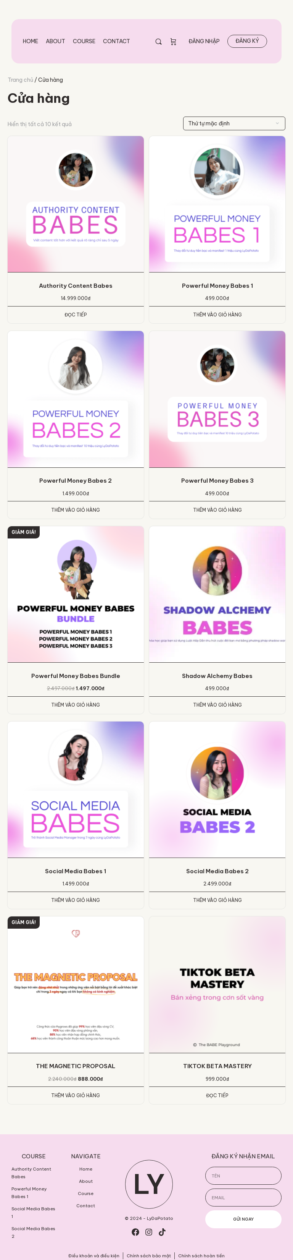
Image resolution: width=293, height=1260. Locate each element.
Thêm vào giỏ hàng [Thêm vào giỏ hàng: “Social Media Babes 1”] (75, 900)
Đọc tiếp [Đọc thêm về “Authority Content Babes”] (75, 315)
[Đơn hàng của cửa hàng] (234, 123)
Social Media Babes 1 (33, 1212)
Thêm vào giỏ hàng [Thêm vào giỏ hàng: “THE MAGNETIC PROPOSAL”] (75, 1095)
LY (149, 1184)
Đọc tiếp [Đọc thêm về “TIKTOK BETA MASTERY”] (217, 1095)
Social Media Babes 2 (33, 1232)
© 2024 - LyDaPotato (149, 1218)
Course (84, 41)
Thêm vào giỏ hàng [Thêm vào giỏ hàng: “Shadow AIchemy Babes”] (217, 705)
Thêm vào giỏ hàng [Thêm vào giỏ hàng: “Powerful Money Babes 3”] (217, 510)
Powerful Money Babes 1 (29, 1192)
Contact (116, 41)
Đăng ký (247, 40)
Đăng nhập (204, 41)
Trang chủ (20, 79)
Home (30, 41)
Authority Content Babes (31, 1172)
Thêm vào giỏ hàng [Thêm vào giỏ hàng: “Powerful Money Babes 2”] (75, 510)
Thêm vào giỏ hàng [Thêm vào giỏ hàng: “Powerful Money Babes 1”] (217, 315)
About (55, 41)
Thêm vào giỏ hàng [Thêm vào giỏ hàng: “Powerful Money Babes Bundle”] (75, 705)
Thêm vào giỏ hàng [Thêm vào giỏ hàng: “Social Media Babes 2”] (217, 900)
